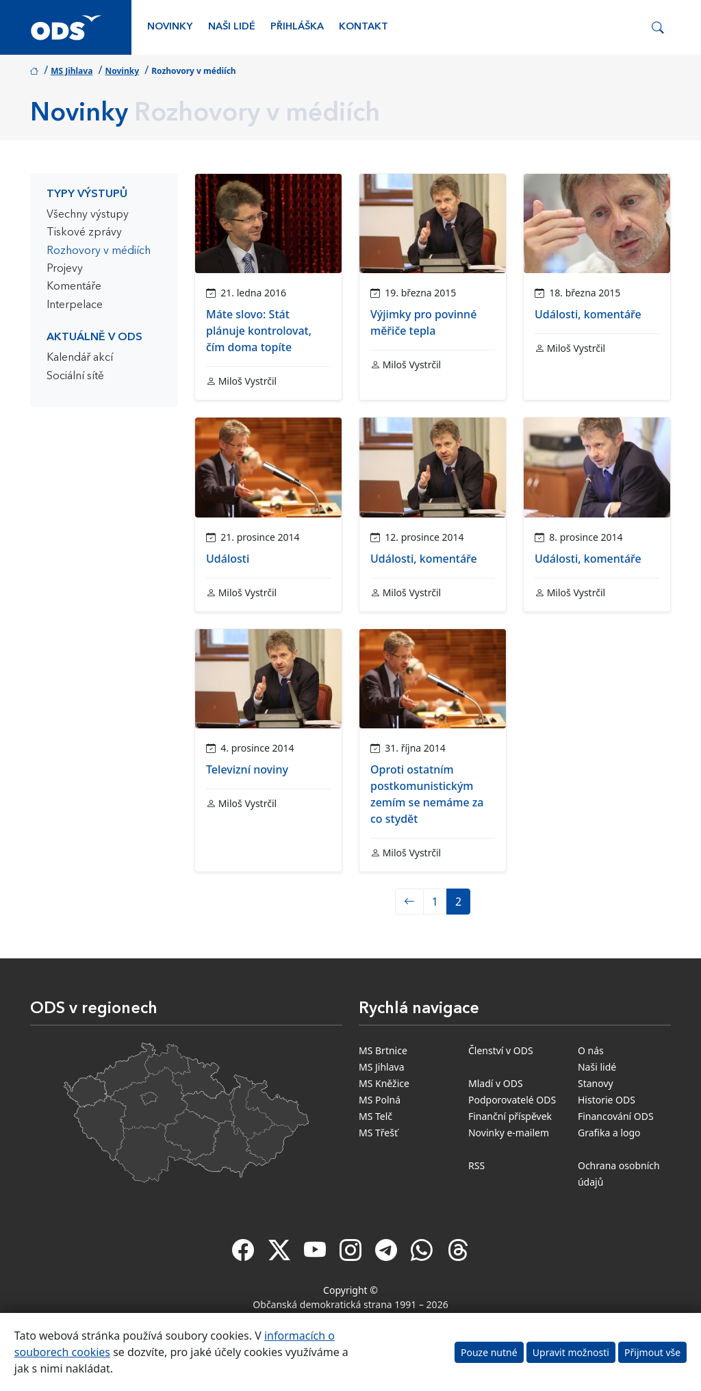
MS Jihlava (71, 71)
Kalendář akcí (80, 358)
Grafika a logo (609, 1132)
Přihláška (297, 27)
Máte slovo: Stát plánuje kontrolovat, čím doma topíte (258, 331)
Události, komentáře (588, 314)
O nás (591, 1050)
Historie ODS (606, 1099)
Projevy (65, 269)
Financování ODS (616, 1116)
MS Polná (379, 1099)
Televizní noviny (247, 769)
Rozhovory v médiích (99, 251)
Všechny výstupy (88, 214)
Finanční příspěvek (510, 1116)
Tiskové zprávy (84, 232)
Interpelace (75, 305)
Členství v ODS (500, 1050)
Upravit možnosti (571, 1352)
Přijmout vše (652, 1352)
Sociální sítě (75, 376)
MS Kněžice (384, 1083)
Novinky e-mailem (508, 1132)
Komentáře (74, 286)
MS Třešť (378, 1132)
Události (227, 558)
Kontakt (363, 27)
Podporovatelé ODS (512, 1099)
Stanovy (595, 1083)
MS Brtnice (383, 1050)
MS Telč (375, 1116)
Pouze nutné (489, 1352)
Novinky (169, 27)
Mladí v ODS (495, 1083)
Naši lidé (231, 27)
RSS (476, 1165)
